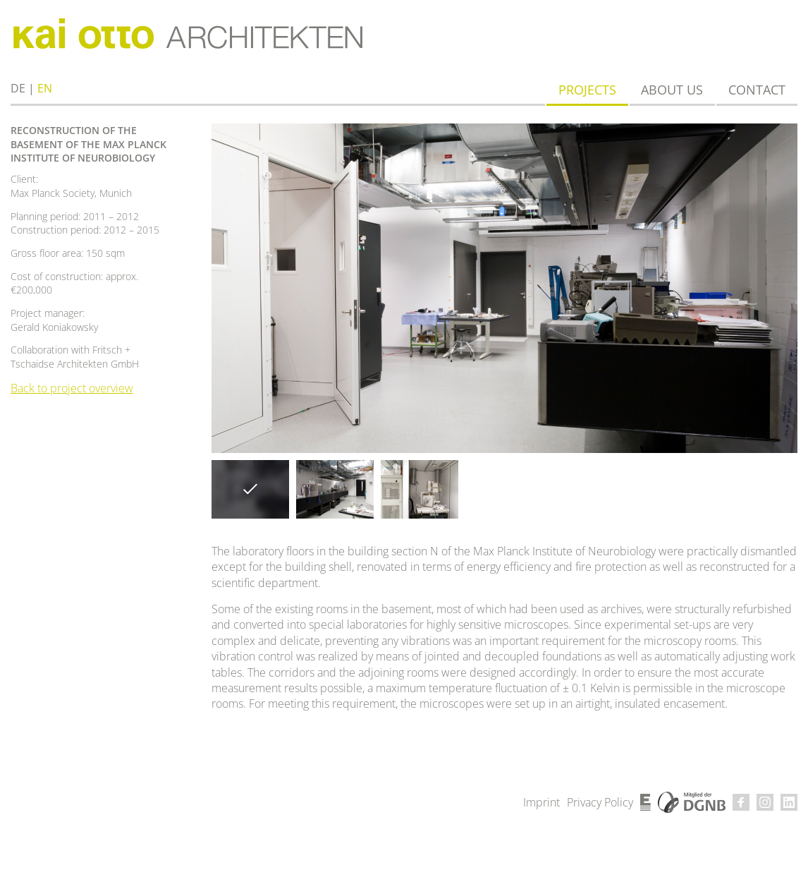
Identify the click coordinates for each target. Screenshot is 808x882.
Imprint (541, 802)
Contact (756, 89)
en (44, 88)
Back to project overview (72, 388)
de (18, 88)
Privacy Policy (600, 802)
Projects (587, 89)
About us (672, 89)
